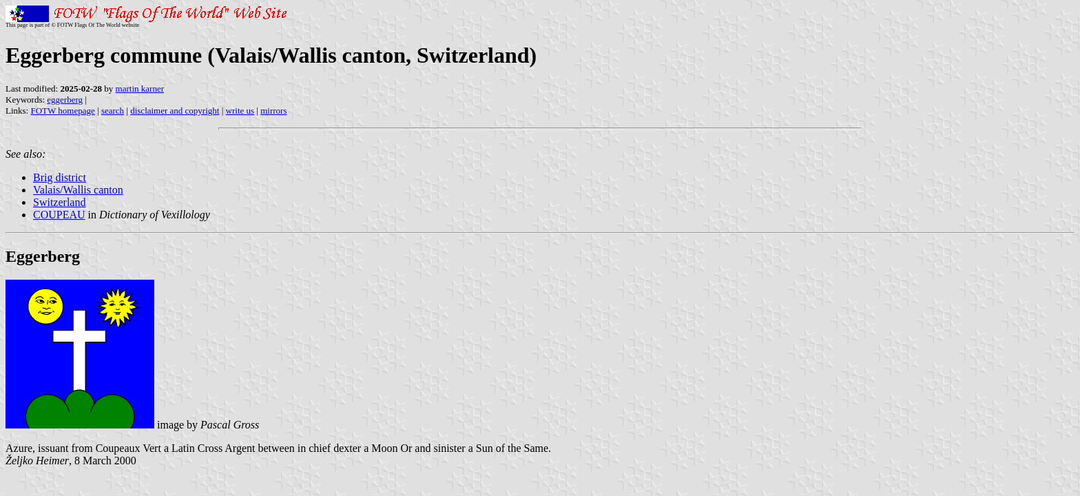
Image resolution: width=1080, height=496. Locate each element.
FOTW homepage (62, 110)
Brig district (59, 177)
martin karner (140, 88)
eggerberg (65, 99)
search (112, 110)
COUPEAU (59, 214)
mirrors (273, 110)
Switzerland (59, 202)
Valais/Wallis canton (78, 190)
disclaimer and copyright (174, 110)
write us (240, 110)
